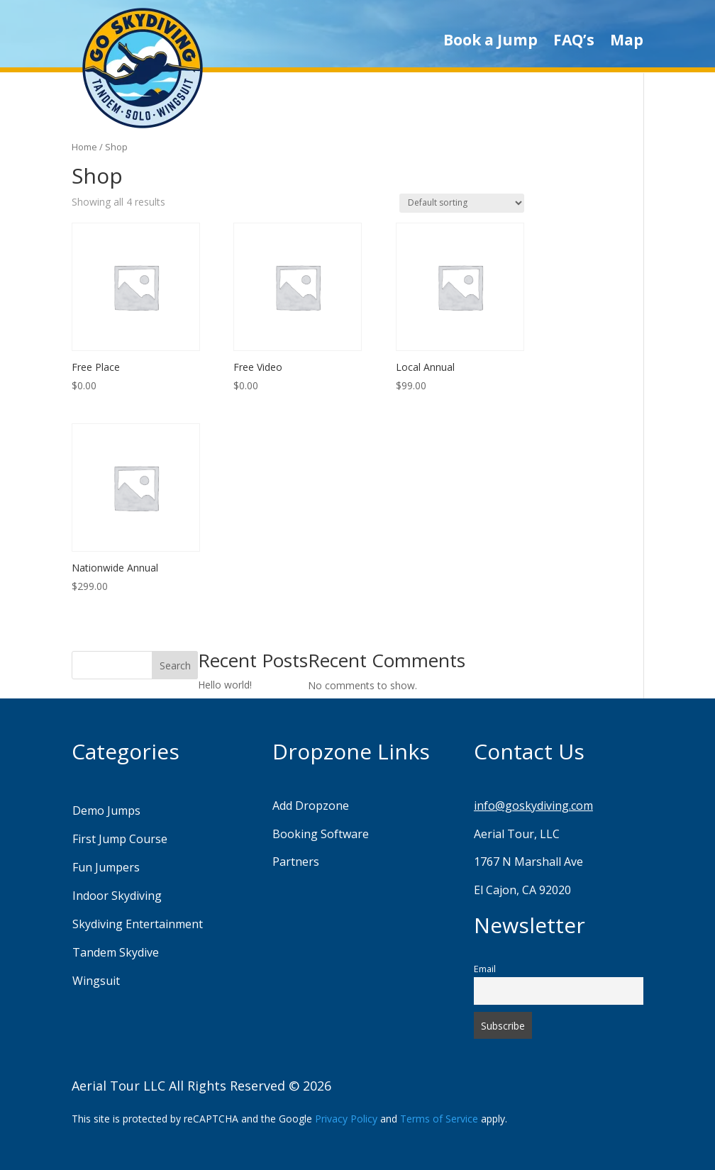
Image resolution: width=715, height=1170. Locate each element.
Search (175, 665)
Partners (295, 861)
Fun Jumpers (106, 867)
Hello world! (225, 684)
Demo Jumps (106, 810)
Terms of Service (439, 1118)
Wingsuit (96, 980)
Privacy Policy (346, 1118)
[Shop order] (461, 203)
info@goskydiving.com (533, 805)
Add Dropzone (310, 805)
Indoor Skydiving (117, 895)
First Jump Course (119, 839)
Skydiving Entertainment (137, 924)
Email (485, 969)
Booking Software (320, 834)
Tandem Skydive (115, 952)
